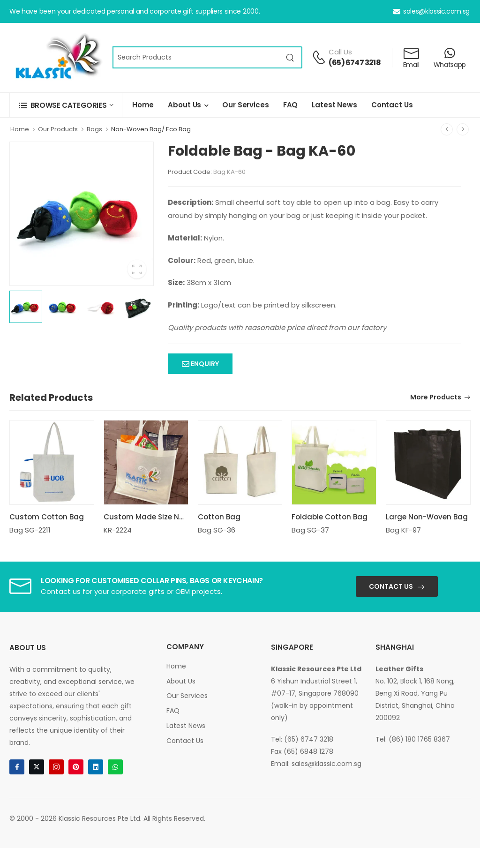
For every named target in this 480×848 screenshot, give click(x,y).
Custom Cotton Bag (46, 517)
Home (143, 105)
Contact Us (392, 105)
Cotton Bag (219, 517)
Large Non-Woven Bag (427, 517)
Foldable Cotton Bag (330, 517)
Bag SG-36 (216, 530)
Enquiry (204, 363)
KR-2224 (118, 530)
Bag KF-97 (403, 530)
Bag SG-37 (310, 530)
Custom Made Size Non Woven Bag (168, 517)
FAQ (290, 105)
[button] (65, 105)
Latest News (334, 105)
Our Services (245, 105)
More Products (435, 398)
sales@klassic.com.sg (431, 11)
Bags (94, 129)
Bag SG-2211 (30, 530)
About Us (184, 105)
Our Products (58, 129)
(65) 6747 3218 (355, 62)
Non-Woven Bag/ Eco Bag (151, 129)
